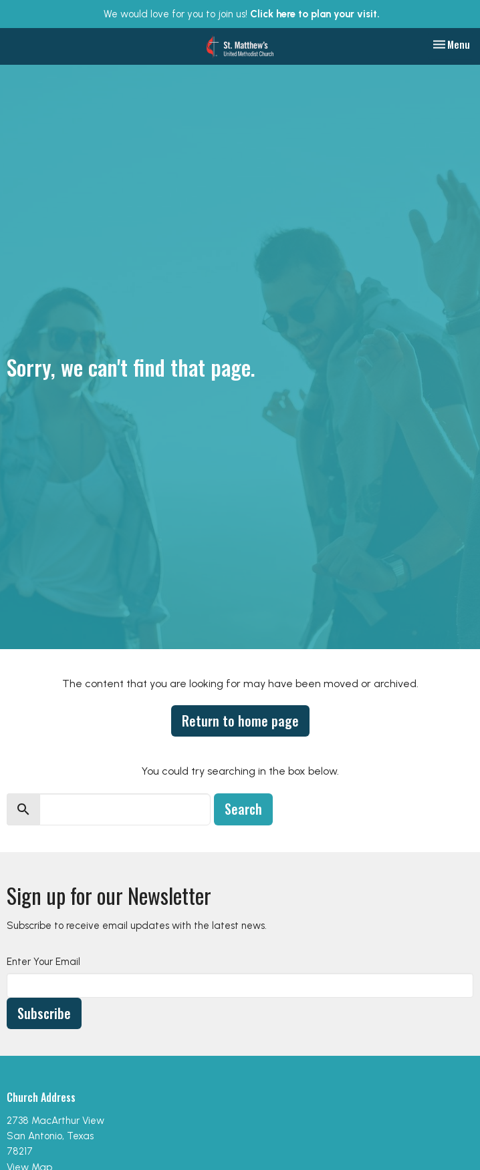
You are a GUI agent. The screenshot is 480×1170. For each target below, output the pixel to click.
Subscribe (44, 1013)
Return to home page (240, 721)
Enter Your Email (43, 962)
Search (243, 809)
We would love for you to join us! (242, 14)
